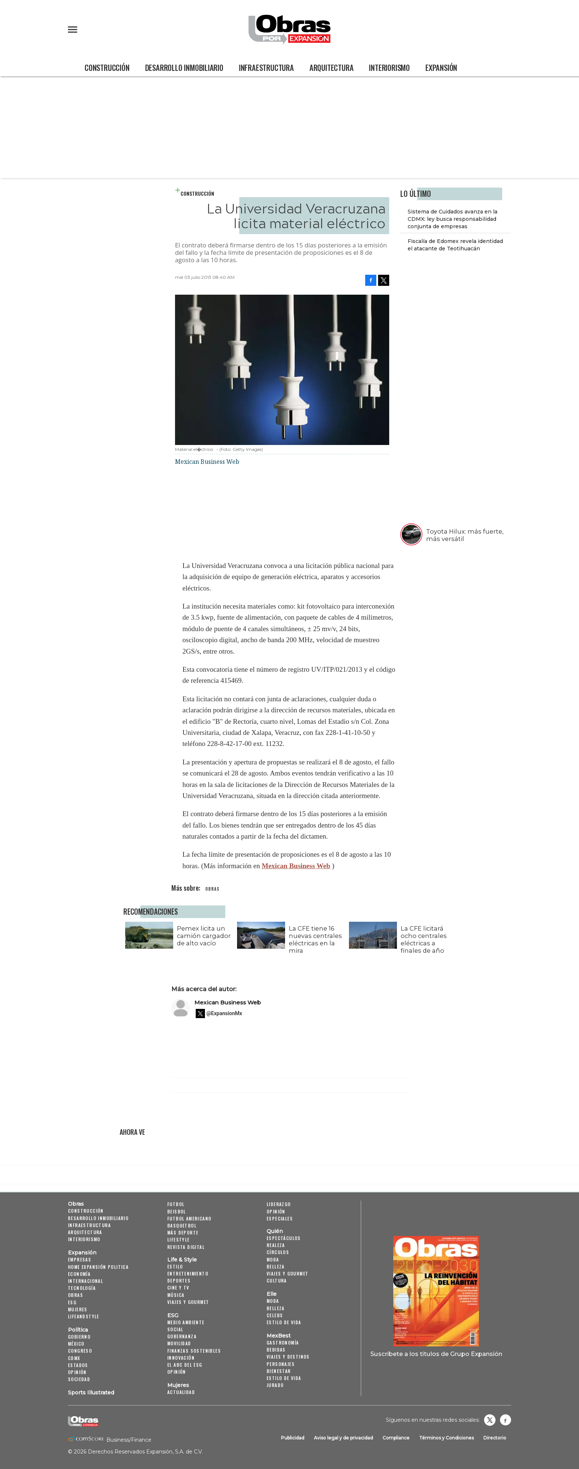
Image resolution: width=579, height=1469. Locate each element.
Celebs (275, 1315)
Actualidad (181, 1392)
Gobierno (79, 1336)
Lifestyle (178, 1239)
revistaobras (489, 1419)
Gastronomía (283, 1342)
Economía (79, 1274)
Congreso (80, 1351)
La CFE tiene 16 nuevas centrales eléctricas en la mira (313, 939)
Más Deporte (182, 1232)
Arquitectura (331, 67)
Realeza (276, 1245)
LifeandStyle (83, 1316)
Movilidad (179, 1343)
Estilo (175, 1266)
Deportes (179, 1280)
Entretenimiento (187, 1273)
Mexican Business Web (296, 866)
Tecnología (82, 1288)
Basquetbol (181, 1225)
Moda (273, 1259)
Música (175, 1295)
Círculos (278, 1252)
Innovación (181, 1358)
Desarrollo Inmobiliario (184, 67)
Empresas (79, 1259)
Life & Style (182, 1259)
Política (78, 1329)
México (76, 1343)
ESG (72, 1302)
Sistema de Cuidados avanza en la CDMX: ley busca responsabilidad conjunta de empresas (452, 219)
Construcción (107, 67)
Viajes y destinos (288, 1356)
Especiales (280, 1218)
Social (175, 1329)
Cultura (277, 1280)
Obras (76, 1204)
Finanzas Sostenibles (194, 1351)
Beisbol (176, 1211)
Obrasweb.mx (505, 1419)
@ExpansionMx (224, 1013)
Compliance (396, 1438)
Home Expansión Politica (98, 1267)
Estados (78, 1365)
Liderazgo (279, 1204)
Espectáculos (284, 1238)
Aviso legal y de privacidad (343, 1438)
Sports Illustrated (91, 1392)
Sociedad (79, 1379)
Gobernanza (181, 1336)
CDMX (74, 1358)
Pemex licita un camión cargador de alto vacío (202, 936)
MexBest (279, 1335)
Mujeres (78, 1309)
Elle (272, 1294)
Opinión (77, 1372)
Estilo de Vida (284, 1378)
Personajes (281, 1364)
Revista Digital (186, 1247)
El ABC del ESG (184, 1365)
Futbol (175, 1204)
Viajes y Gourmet (188, 1302)
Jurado (275, 1385)
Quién (275, 1231)
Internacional (85, 1281)
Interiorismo (389, 67)
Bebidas (276, 1349)
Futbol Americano (189, 1218)
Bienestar (279, 1371)
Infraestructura (266, 67)
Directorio (494, 1438)
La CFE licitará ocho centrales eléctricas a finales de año (422, 939)
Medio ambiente (186, 1322)
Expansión (441, 67)
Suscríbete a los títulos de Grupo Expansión (436, 1353)
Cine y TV (178, 1287)
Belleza (276, 1266)
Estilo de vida (284, 1322)
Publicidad (292, 1438)
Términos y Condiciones (446, 1438)
